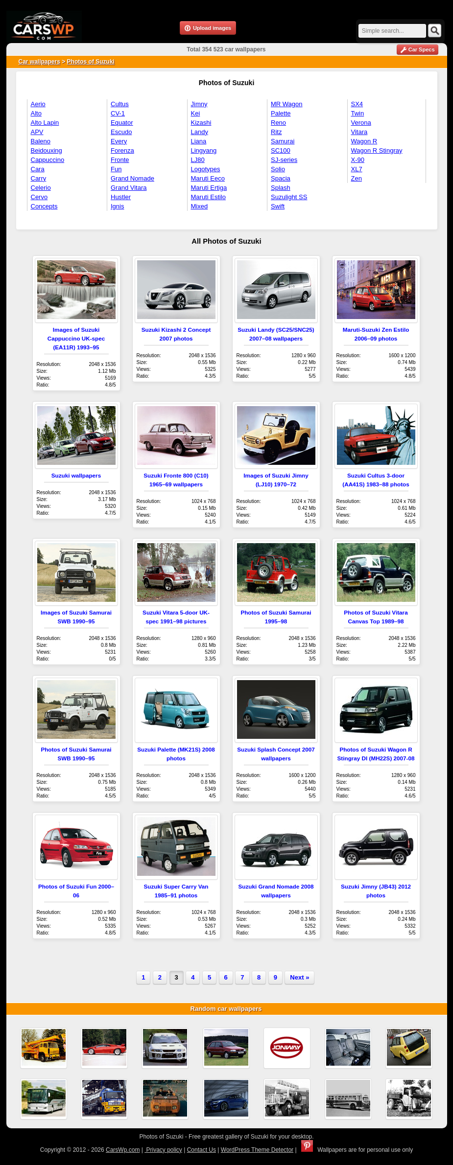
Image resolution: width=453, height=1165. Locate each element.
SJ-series (284, 159)
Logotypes (205, 169)
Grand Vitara (128, 187)
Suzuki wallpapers (76, 475)
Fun (116, 169)
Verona (361, 122)
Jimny (199, 104)
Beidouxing (46, 150)
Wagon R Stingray (377, 150)
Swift (278, 206)
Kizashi (201, 122)
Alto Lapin (45, 122)
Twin (357, 113)
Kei (195, 113)
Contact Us (201, 1149)
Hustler (121, 197)
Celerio (41, 187)
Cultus (120, 104)
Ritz (276, 132)
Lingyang (204, 150)
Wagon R (364, 141)
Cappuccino (48, 159)
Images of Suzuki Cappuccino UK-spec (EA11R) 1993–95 (76, 338)
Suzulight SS (289, 197)
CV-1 (118, 113)
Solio (278, 169)
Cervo (39, 197)
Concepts (44, 206)
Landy (199, 132)
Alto (36, 113)
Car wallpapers (39, 61)
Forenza (122, 150)
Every (119, 141)
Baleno (40, 141)
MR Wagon (287, 104)
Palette (280, 113)
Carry (39, 178)
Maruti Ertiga (209, 187)
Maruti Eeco (208, 178)
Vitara (359, 132)
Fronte (120, 159)
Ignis (117, 206)
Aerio (38, 104)
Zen (356, 178)
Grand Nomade (132, 178)
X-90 (357, 159)
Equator (122, 122)
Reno (278, 122)
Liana (199, 141)
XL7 (356, 169)
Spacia (280, 178)
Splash (280, 187)
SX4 (357, 104)
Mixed (199, 206)
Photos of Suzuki (91, 61)
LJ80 (198, 159)
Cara (38, 169)
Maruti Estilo (208, 197)
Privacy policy (163, 1149)
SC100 (280, 150)
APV (37, 132)
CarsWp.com (123, 1149)
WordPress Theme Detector (257, 1149)
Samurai (282, 141)
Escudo (121, 132)
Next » (299, 977)
